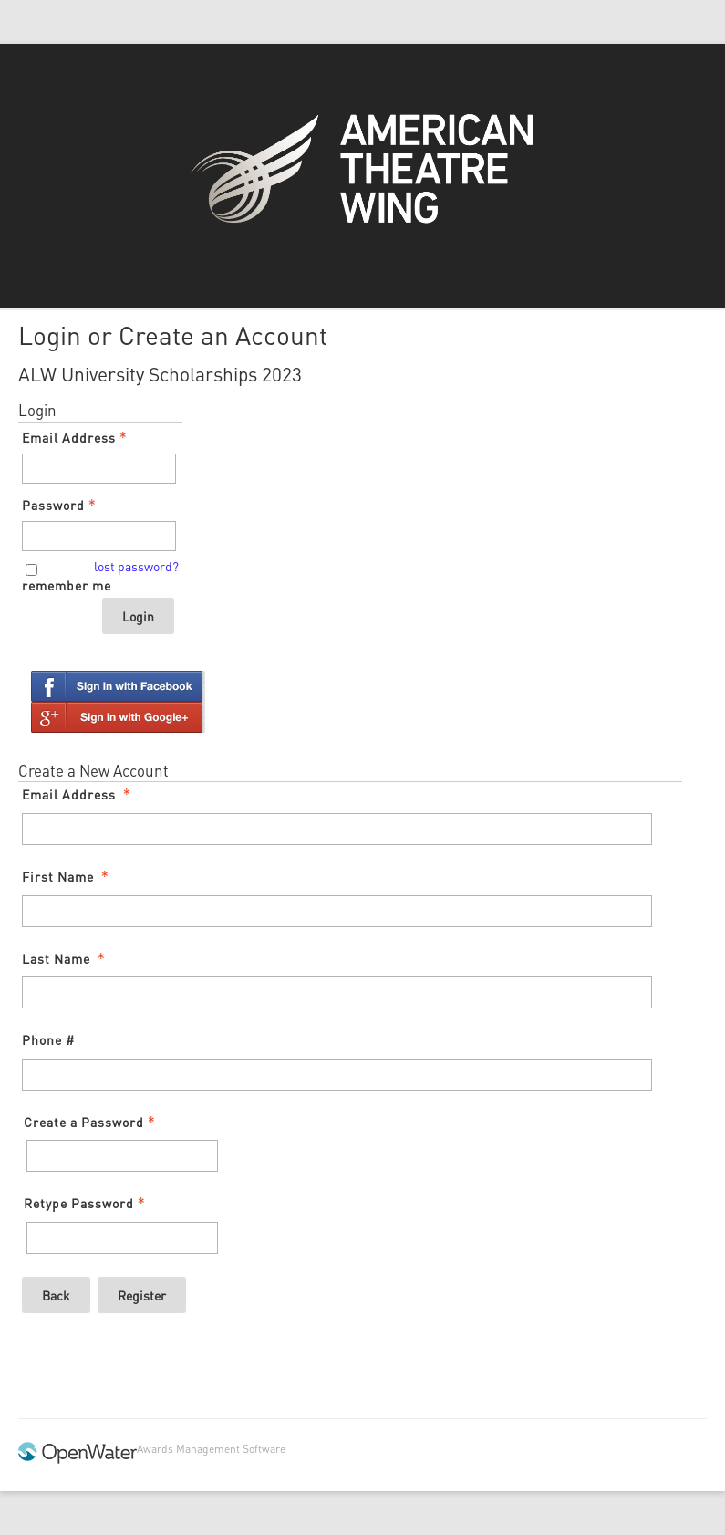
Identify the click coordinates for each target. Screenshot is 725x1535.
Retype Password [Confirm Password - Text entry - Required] (86, 1203)
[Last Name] (337, 992)
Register (142, 1295)
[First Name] (337, 911)
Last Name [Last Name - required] (65, 958)
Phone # (48, 1039)
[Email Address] (337, 829)
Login (138, 616)
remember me (66, 585)
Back (56, 1295)
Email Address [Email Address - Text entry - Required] (76, 437)
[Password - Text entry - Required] (99, 536)
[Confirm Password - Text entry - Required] (122, 1238)
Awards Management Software (211, 1449)
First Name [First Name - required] (67, 876)
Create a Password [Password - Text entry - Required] (91, 1121)
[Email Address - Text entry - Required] (99, 469)
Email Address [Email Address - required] (78, 794)
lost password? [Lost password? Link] (136, 566)
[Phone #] (337, 1075)
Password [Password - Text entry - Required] (60, 504)
